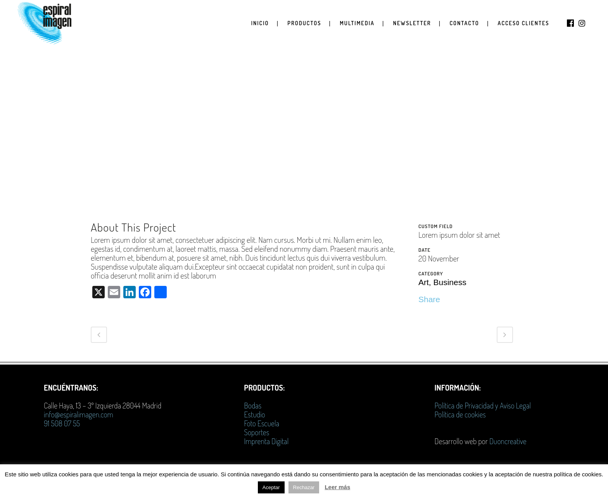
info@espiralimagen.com (78, 414)
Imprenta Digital (266, 441)
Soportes (256, 432)
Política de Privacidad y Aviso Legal (483, 405)
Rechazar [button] (304, 487)
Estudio (254, 414)
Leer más (337, 487)
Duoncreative (508, 441)
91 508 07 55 (62, 423)
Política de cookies (460, 414)
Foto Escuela (261, 423)
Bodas (252, 405)
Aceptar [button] (271, 487)
